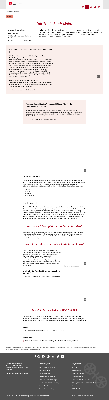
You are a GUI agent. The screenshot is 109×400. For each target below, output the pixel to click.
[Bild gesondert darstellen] (81, 299)
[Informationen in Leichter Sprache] (91, 7)
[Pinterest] (48, 356)
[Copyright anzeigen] (98, 76)
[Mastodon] (43, 356)
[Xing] (67, 356)
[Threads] (58, 356)
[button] (9, 16)
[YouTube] (53, 356)
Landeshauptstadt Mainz (85, 396)
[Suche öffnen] (83, 7)
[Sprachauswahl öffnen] (99, 7)
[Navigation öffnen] (87, 7)
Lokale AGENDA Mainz (13, 11)
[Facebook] (35, 356)
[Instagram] (38, 356)
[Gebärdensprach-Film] (95, 7)
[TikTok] (72, 356)
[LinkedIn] (62, 356)
